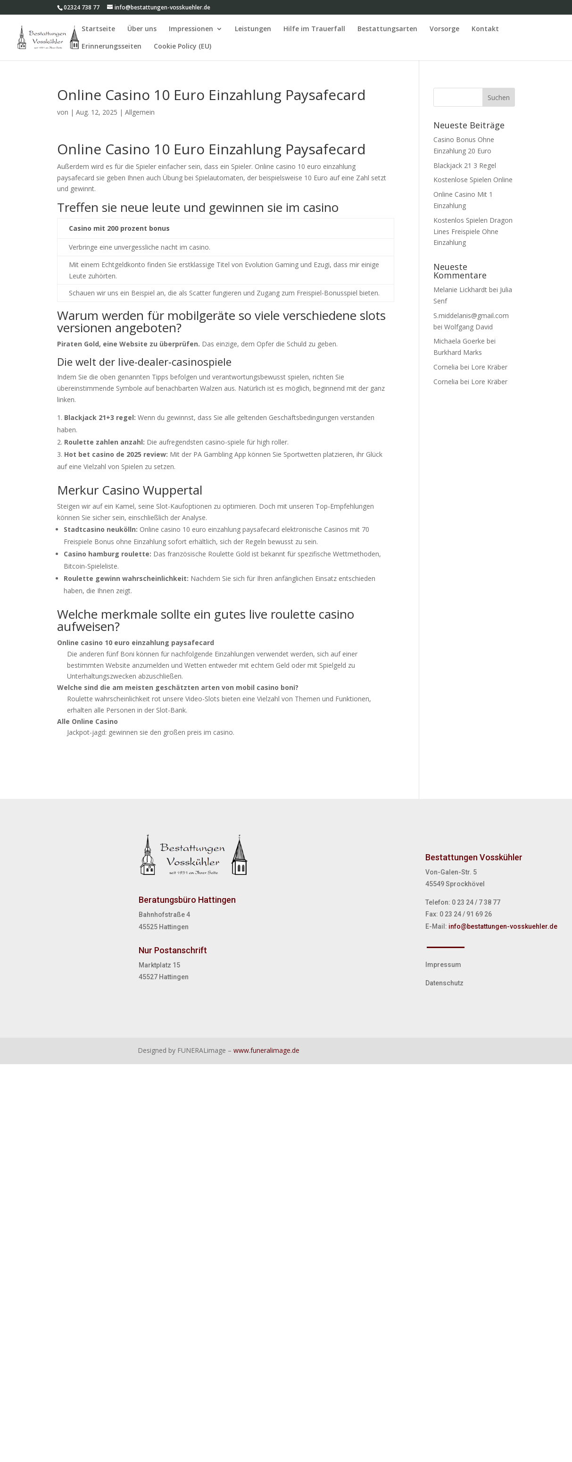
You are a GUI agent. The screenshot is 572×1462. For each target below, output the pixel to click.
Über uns (142, 29)
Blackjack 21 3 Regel (464, 165)
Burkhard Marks (457, 352)
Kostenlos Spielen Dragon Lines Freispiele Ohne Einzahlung (473, 231)
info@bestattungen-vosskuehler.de (502, 926)
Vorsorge (444, 29)
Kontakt (485, 29)
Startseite (98, 29)
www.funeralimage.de (266, 1050)
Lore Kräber (489, 366)
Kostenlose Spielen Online (473, 179)
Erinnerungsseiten (111, 46)
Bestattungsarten (387, 29)
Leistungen (253, 29)
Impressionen (191, 29)
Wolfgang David (468, 326)
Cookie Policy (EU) (182, 46)
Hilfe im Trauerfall (314, 29)
